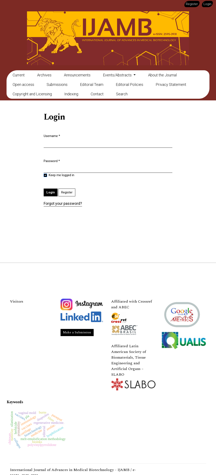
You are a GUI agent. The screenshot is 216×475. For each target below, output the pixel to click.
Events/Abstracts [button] (117, 75)
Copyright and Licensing (32, 94)
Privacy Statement (171, 84)
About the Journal (162, 75)
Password (52, 161)
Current (19, 75)
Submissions (57, 84)
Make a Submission (77, 332)
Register (192, 4)
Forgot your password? (63, 203)
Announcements (77, 75)
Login (207, 4)
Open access (23, 84)
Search (122, 94)
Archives (44, 75)
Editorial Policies (129, 84)
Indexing (71, 94)
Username (52, 136)
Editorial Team (91, 84)
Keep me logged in (61, 175)
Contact (97, 94)
